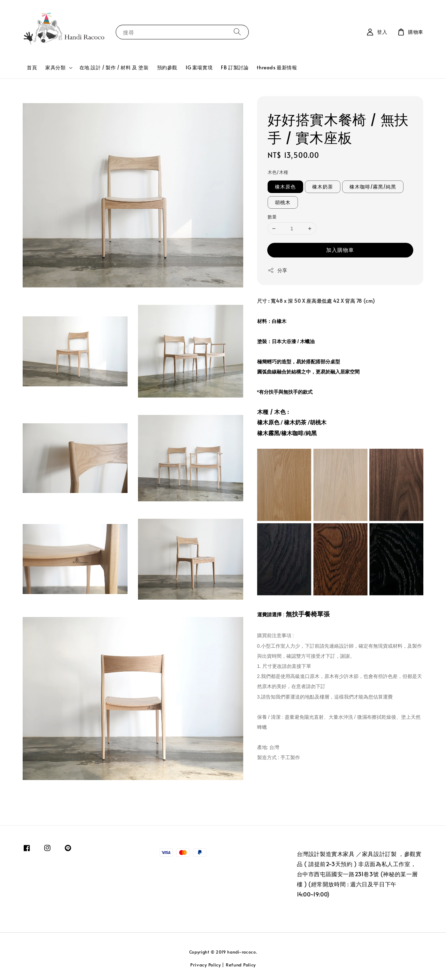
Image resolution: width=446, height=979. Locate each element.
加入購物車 (340, 249)
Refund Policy (241, 965)
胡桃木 (283, 202)
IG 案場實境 (199, 67)
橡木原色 (285, 186)
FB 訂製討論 (234, 67)
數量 (272, 217)
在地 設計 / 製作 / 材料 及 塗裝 (114, 67)
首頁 (32, 67)
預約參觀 (167, 67)
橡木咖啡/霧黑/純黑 (372, 186)
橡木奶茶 (322, 186)
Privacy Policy (205, 965)
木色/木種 (278, 172)
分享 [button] (277, 270)
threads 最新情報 (277, 67)
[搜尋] (237, 32)
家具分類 (55, 67)
